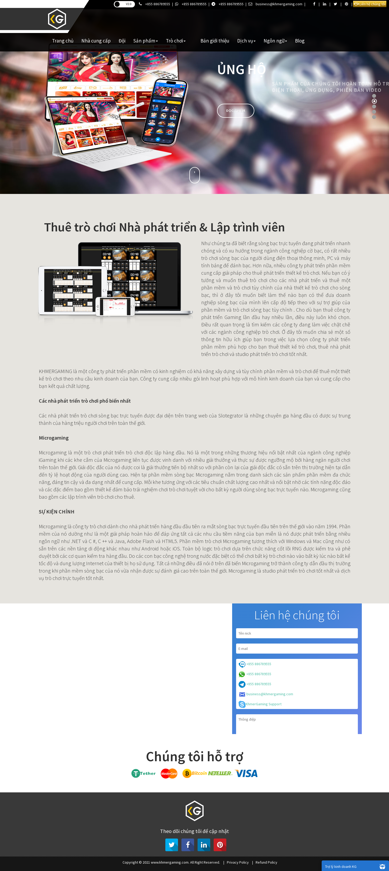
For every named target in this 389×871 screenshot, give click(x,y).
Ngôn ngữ (275, 40)
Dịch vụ (246, 40)
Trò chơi (176, 40)
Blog (299, 40)
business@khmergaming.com (275, 4)
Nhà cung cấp (96, 40)
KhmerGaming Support (260, 704)
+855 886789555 (154, 4)
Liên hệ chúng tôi (370, 4)
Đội (122, 40)
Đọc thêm (235, 110)
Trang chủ (62, 40)
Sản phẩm (145, 40)
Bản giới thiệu (214, 40)
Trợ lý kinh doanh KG (356, 866)
